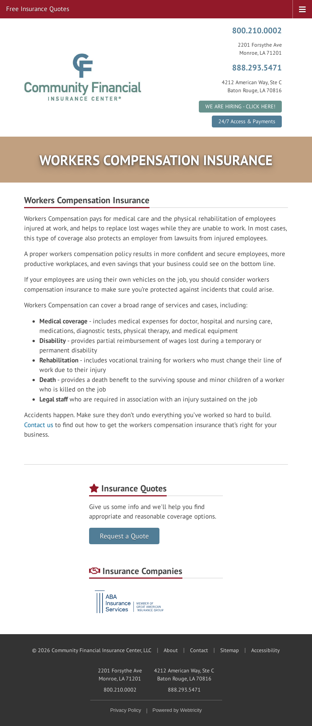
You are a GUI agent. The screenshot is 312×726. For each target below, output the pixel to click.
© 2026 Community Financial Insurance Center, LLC (91, 650)
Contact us (38, 425)
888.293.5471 (257, 67)
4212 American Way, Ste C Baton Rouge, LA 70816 (184, 674)
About (171, 650)
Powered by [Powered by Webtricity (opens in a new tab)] (177, 710)
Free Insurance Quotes (37, 9)
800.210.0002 (257, 30)
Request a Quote (124, 536)
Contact (199, 650)
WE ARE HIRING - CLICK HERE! (240, 106)
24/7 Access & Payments (246, 121)
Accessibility (265, 650)
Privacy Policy (125, 710)
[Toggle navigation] (302, 9)
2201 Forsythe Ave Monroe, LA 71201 (120, 674)
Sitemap (229, 650)
